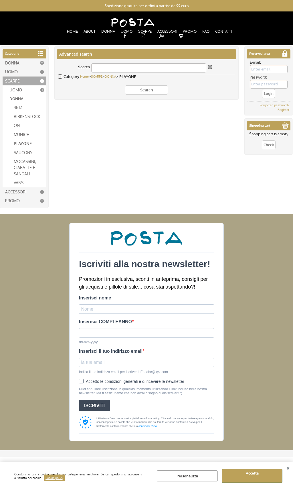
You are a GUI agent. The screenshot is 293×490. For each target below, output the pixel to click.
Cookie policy (54, 478)
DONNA (108, 31)
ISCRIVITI (94, 405)
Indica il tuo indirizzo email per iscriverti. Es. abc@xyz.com (123, 372)
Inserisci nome (95, 297)
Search (84, 66)
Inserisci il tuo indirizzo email (110, 351)
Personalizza (187, 476)
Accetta (252, 473)
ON (17, 125)
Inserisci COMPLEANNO (105, 321)
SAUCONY (23, 152)
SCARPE (145, 31)
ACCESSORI (167, 31)
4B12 (18, 107)
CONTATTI (223, 31)
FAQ (205, 31)
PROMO (190, 31)
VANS (18, 182)
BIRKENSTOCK (27, 116)
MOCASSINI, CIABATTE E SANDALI (25, 167)
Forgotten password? (274, 105)
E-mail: (255, 62)
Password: (258, 77)
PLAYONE (23, 143)
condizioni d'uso (147, 425)
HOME (72, 31)
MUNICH (21, 134)
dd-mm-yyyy (88, 342)
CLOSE (288, 468)
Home (84, 77)
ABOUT (90, 31)
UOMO (126, 31)
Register (283, 110)
